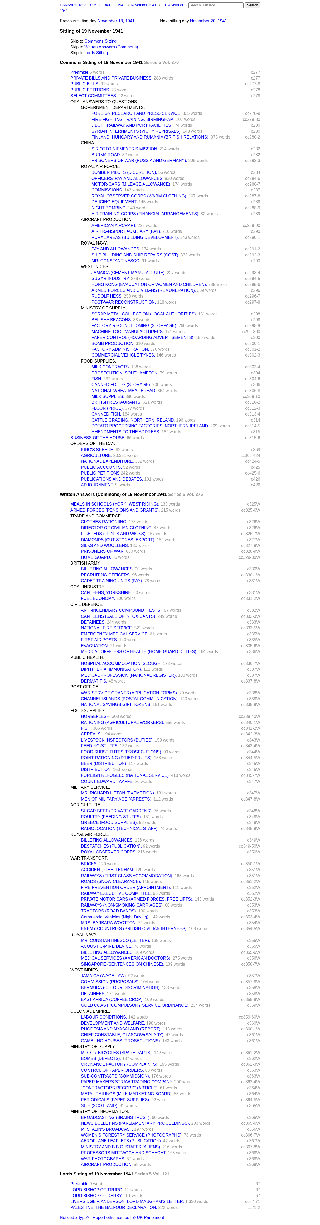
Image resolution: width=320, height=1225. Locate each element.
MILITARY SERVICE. (90, 787)
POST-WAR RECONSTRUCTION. (123, 302)
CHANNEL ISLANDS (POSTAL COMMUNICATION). (130, 699)
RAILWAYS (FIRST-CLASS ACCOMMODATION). (127, 875)
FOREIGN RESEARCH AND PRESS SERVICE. (136, 113)
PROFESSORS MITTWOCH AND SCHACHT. (124, 1152)
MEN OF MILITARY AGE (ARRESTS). (116, 799)
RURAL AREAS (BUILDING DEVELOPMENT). (135, 237)
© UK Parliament (148, 1217)
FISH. (96, 379)
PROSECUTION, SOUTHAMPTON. (125, 373)
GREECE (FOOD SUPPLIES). (109, 822)
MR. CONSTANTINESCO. (115, 261)
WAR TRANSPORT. (89, 858)
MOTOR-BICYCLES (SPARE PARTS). (117, 1052)
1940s (107, 5)
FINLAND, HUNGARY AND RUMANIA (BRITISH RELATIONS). (150, 137)
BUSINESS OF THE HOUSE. (98, 438)
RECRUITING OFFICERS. (106, 575)
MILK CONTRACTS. (110, 367)
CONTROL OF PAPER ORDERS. (112, 1070)
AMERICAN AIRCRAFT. (114, 225)
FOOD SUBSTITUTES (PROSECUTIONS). (121, 752)
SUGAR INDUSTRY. (110, 278)
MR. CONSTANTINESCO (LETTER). (115, 940)
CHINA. (88, 143)
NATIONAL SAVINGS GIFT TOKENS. (116, 704)
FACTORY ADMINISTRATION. (120, 349)
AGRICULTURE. (96, 455)
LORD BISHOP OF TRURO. (96, 1190)
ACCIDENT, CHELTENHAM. (107, 869)
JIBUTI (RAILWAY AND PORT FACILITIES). (132, 125)
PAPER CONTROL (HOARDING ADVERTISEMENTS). (143, 337)
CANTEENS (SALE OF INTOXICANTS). (118, 616)
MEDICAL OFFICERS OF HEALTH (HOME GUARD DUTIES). (139, 651)
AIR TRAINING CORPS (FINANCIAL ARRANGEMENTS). (145, 213)
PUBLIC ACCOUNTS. (101, 467)
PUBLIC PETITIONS (100, 473)
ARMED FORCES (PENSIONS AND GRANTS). (115, 510)
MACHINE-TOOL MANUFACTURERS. (127, 331)
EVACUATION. (95, 646)
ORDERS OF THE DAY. (92, 443)
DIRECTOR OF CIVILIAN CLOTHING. (117, 528)
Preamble (79, 72)
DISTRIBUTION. (96, 769)
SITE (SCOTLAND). (99, 1105)
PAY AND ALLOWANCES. (115, 249)
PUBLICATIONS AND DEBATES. (112, 479)
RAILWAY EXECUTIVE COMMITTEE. (116, 893)
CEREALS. (91, 734)
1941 (121, 5)
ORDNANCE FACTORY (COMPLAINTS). (119, 1064)
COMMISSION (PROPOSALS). (110, 982)
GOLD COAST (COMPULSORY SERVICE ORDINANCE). (135, 1005)
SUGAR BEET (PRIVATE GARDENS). (117, 811)
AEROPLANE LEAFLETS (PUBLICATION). (121, 1141)
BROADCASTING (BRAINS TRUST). (116, 1117)
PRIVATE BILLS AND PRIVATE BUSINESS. (111, 78)
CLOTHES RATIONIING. (104, 522)
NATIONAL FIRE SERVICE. (107, 628)
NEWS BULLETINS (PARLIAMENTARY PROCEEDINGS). (135, 1123)
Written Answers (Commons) (111, 47)
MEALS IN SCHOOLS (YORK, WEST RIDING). (114, 504)
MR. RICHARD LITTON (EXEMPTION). (118, 793)
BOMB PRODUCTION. (113, 343)
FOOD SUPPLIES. (98, 361)
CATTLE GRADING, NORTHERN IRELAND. (133, 420)
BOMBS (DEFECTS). (101, 1058)
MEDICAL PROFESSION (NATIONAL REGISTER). (129, 675)
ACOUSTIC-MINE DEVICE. (107, 946)
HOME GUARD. (96, 557)
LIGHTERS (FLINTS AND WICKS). (114, 533)
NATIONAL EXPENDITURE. (107, 461)
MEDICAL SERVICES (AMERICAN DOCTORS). (126, 958)
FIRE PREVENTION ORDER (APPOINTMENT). (126, 887)
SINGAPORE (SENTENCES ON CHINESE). (122, 964)
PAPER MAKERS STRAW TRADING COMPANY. (127, 1082)
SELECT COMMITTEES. (93, 95)
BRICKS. (89, 864)
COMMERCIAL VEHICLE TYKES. (123, 355)
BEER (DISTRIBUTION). (104, 763)
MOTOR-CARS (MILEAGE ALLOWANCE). (131, 184)
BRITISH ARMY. (85, 563)
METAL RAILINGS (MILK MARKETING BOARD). (127, 1093)
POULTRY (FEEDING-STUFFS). (111, 816)
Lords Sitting (96, 53)
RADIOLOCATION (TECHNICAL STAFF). (120, 828)
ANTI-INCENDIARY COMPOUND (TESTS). (122, 610)
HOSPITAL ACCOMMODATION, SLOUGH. (121, 663)
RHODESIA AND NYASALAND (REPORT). (121, 1029)
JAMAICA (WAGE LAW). (104, 976)
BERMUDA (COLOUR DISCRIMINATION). (121, 987)
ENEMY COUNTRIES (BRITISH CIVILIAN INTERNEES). (134, 928)
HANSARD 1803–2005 (78, 5)
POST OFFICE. (85, 687)
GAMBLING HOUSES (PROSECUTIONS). (121, 1041)
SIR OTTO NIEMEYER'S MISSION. (124, 149)
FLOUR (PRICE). (107, 408)
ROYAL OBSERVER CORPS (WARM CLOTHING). (139, 196)
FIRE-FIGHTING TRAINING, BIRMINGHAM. (133, 119)
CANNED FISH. (106, 414)
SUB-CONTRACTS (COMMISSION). (115, 1076)
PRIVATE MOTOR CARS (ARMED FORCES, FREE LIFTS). (137, 899)
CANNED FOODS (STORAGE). (121, 384)
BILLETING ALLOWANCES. (107, 569)
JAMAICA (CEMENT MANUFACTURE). (128, 272)
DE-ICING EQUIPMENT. (114, 202)
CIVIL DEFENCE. (86, 604)
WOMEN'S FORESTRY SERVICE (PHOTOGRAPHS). (132, 1135)
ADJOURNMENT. (97, 485)
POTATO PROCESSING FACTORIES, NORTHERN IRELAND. (150, 426)
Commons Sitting (100, 41)
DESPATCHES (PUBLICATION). (111, 846)
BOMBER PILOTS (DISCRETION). (124, 172)
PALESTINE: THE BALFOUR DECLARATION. (113, 1207)
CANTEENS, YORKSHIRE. (106, 592)
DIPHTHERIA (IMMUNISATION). (111, 669)
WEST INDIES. (95, 266)
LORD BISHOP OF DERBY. (96, 1195)
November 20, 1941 (208, 21)
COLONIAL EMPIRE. (90, 1011)
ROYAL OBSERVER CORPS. (109, 852)
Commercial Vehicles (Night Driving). (115, 917)
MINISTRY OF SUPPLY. (103, 308)
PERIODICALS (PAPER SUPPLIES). (115, 1100)
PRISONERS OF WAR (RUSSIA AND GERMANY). (139, 160)
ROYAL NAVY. (94, 243)
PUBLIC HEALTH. (87, 657)
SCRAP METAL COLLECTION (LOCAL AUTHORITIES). (144, 314)
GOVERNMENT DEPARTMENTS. (113, 107)
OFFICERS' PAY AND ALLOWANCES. (127, 178)
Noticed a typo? (74, 1217)
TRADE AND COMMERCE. (96, 516)
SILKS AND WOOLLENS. (105, 545)
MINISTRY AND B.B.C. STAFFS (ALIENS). (121, 1147)
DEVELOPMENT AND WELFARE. (113, 1023)
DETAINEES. (93, 622)
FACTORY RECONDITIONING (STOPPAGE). (134, 325)
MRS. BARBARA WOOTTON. (109, 923)
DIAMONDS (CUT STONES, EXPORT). (118, 539)
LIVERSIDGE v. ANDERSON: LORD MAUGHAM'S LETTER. (127, 1201)
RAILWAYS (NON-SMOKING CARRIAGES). (122, 905)
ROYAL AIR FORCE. (100, 166)
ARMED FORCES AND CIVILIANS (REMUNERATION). (143, 290)
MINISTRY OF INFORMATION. (99, 1111)
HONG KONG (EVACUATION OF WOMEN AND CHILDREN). (149, 284)
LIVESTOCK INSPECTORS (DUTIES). (117, 740)
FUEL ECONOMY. (98, 598)
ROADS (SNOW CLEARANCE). (111, 881)
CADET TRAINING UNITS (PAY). (112, 581)
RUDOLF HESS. (107, 296)
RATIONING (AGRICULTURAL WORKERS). (122, 722)
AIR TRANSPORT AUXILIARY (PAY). (126, 231)
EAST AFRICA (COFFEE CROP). (112, 999)
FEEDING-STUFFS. (100, 746)
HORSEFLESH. (96, 716)
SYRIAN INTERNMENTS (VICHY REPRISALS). (136, 131)
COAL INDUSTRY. (87, 587)
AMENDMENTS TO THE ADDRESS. (125, 431)
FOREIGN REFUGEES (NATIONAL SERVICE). (125, 775)
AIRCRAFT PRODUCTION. (107, 219)
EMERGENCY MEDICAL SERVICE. (115, 634)
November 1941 (144, 5)
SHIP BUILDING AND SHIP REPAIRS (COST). (135, 255)
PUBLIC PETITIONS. (90, 90)
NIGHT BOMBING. (109, 208)
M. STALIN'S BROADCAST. (107, 1129)
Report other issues (111, 1217)
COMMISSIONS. (107, 190)
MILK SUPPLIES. (107, 396)
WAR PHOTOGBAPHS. (103, 1159)
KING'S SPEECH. (98, 449)
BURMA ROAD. (106, 154)
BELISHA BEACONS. (111, 320)
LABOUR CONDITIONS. (104, 1017)
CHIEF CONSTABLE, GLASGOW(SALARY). (123, 1035)
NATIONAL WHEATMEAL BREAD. (123, 390)
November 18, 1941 (116, 21)
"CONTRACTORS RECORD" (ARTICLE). (120, 1088)
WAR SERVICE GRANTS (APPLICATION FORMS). (129, 693)
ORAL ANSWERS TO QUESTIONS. (104, 102)
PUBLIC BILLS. (84, 84)
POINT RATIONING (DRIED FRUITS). (117, 757)
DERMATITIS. (94, 681)
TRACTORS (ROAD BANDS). (109, 911)
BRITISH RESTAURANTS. (116, 402)
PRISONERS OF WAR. (103, 551)
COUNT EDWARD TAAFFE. (107, 781)
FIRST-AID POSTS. (99, 640)
